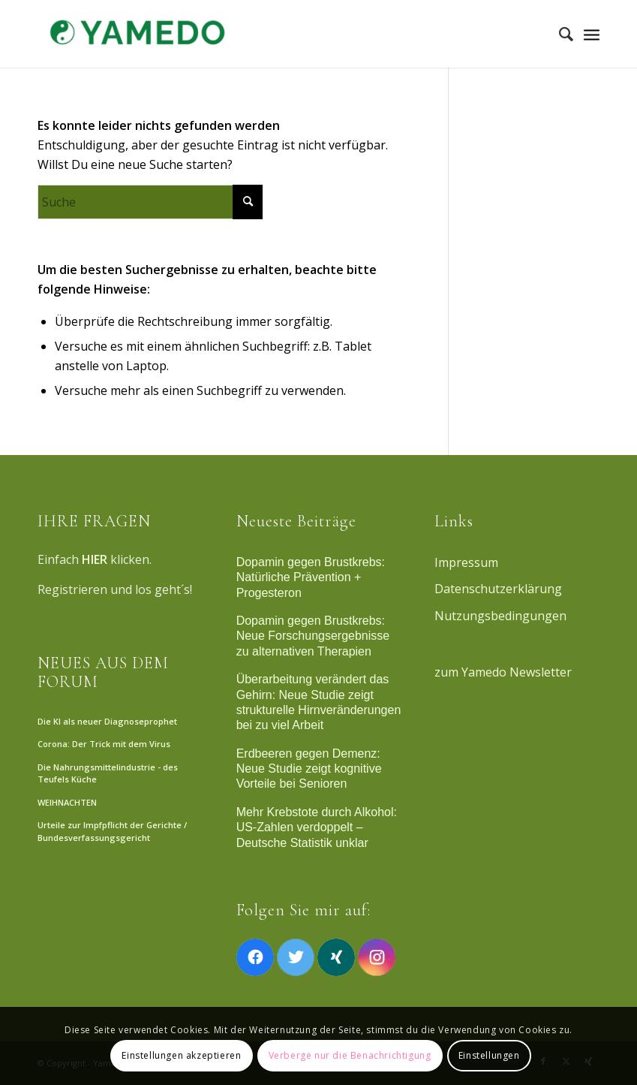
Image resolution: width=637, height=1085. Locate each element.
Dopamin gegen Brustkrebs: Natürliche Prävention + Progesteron (310, 577)
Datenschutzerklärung (498, 588)
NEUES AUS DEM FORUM (103, 672)
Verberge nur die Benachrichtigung (350, 1055)
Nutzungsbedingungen (500, 615)
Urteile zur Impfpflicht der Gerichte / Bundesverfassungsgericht (112, 831)
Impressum (466, 562)
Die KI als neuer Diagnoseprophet (107, 721)
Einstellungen (489, 1055)
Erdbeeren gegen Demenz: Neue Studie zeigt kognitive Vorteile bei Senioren (309, 769)
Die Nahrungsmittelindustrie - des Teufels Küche (108, 773)
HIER (94, 559)
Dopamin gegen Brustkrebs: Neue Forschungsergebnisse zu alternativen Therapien (313, 636)
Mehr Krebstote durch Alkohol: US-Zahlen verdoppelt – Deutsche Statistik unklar (316, 827)
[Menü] (591, 34)
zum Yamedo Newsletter (503, 672)
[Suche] (558, 34)
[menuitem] (558, 34)
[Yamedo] (135, 34)
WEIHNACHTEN (67, 802)
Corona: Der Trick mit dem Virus (104, 743)
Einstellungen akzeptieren (181, 1055)
